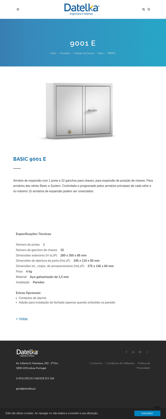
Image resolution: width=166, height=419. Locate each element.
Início (53, 53)
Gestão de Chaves (84, 53)
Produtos (65, 53)
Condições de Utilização (119, 363)
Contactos (95, 363)
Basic (101, 53)
